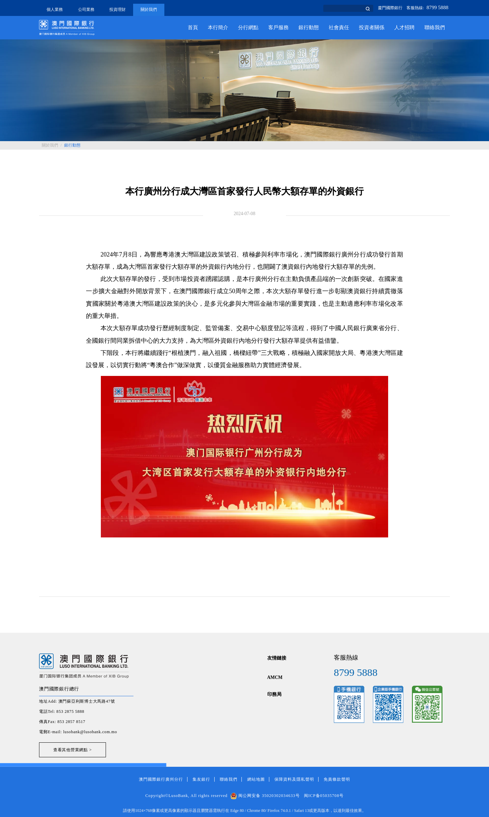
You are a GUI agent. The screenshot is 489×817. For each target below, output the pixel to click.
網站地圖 (256, 779)
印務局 (274, 694)
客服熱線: (427, 7)
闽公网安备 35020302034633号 (265, 795)
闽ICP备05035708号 (324, 795)
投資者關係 (371, 27)
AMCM (275, 677)
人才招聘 (404, 27)
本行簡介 (218, 27)
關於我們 (149, 9)
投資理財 (117, 9)
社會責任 (339, 27)
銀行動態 (308, 27)
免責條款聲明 (337, 779)
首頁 (193, 27)
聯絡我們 (434, 27)
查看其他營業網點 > (72, 749)
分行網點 (248, 27)
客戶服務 (278, 27)
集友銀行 (201, 779)
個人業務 (55, 9)
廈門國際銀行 (390, 7)
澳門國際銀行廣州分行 (161, 779)
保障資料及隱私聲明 (294, 779)
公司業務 (86, 9)
